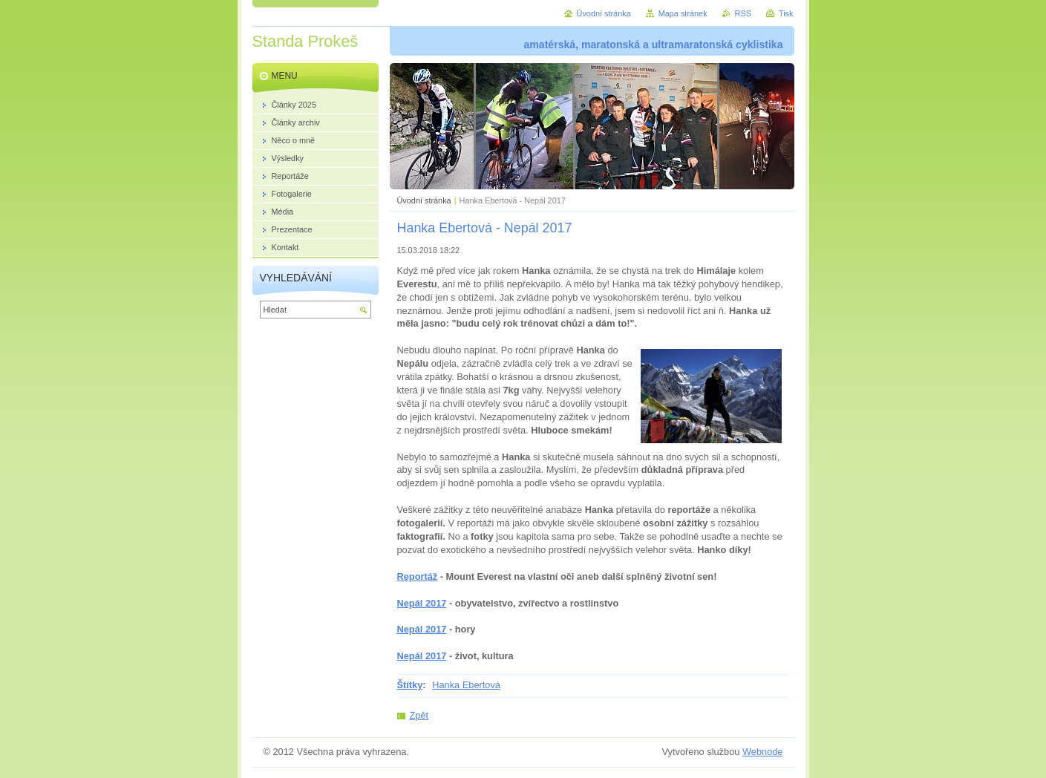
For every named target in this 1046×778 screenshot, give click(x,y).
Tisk (786, 13)
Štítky (410, 684)
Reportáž (417, 576)
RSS (743, 13)
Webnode (762, 751)
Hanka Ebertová (466, 684)
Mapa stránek (682, 13)
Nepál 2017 (422, 603)
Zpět (419, 715)
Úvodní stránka (424, 200)
